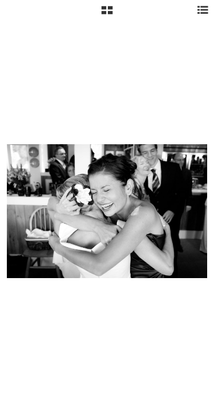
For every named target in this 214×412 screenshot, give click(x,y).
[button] (107, 14)
